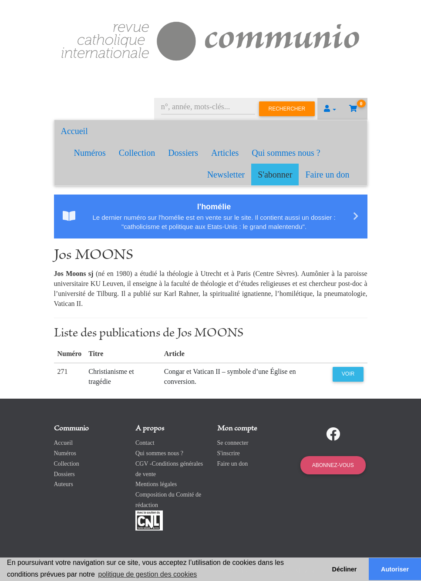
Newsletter (226, 174)
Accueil (74, 131)
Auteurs (63, 484)
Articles (225, 153)
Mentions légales (156, 484)
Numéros (90, 153)
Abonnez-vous (333, 465)
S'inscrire (228, 453)
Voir (348, 374)
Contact (145, 443)
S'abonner (275, 174)
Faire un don (327, 174)
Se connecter (233, 443)
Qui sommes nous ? (286, 153)
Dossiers (183, 153)
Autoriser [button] (395, 569)
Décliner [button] (344, 569)
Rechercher (287, 109)
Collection (137, 153)
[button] (330, 109)
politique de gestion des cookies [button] (147, 574)
